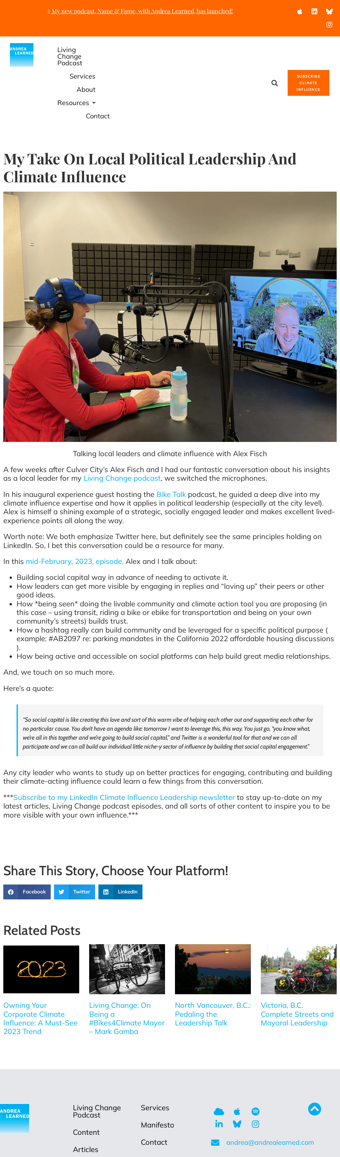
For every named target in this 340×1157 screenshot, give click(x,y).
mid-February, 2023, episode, (75, 508)
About (236, 49)
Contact (248, 63)
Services (196, 49)
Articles (85, 1096)
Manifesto (157, 1071)
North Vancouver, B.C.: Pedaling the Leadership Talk (213, 960)
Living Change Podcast (130, 49)
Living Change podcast (122, 425)
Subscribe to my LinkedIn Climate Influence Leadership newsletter (124, 744)
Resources (199, 63)
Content (86, 1079)
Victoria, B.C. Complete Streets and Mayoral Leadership (297, 960)
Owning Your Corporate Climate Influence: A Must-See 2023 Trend (40, 965)
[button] (199, 63)
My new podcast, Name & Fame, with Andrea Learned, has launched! (140, 11)
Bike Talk (171, 441)
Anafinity (252, 1146)
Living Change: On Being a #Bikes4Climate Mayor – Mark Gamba (127, 965)
